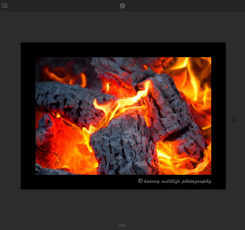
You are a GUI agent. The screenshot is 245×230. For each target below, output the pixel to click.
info (122, 225)
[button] (122, 8)
